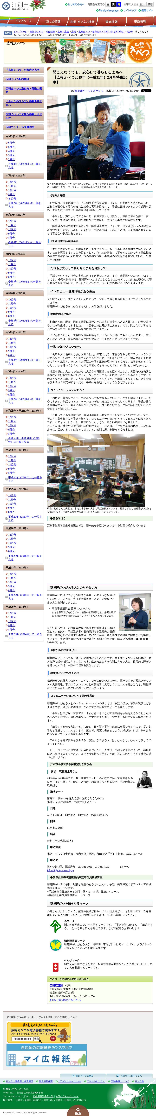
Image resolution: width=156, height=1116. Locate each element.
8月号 (11, 237)
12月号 (12, 182)
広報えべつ (84, 31)
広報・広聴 (63, 31)
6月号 (11, 142)
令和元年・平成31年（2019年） (108, 31)
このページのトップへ (129, 1076)
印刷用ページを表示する (89, 90)
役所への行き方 (20, 1089)
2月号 (129, 31)
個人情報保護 (46, 1081)
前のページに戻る (83, 1076)
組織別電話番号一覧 (43, 1096)
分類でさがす (36, 31)
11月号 (12, 186)
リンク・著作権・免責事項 (19, 1081)
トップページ (23, 21)
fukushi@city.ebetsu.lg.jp (60, 870)
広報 (73, 31)
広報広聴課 (56, 985)
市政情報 (139, 21)
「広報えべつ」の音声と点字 (22, 70)
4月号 (11, 151)
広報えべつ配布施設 (17, 79)
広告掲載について (120, 1081)
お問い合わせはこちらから (65, 1000)
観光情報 (111, 21)
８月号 (12, 198)
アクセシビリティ (96, 1081)
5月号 (11, 147)
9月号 (11, 194)
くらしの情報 (52, 21)
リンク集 (139, 1081)
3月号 (11, 155)
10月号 (12, 190)
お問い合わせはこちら (67, 1096)
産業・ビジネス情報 (81, 21)
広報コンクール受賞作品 (20, 127)
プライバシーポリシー (69, 1081)
